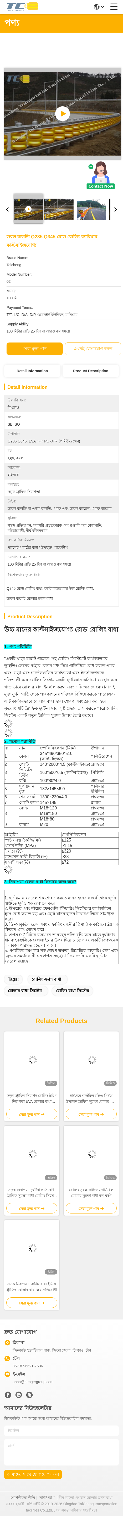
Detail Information (32, 371)
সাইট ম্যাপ (47, 1497)
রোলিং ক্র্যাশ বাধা (46, 979)
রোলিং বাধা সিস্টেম (72, 991)
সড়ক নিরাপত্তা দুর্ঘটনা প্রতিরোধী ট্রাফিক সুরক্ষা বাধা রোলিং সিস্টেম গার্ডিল (32, 1193)
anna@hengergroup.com (33, 1382)
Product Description (90, 371)
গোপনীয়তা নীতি (23, 1497)
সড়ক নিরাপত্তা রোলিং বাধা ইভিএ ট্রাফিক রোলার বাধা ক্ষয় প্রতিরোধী (32, 1287)
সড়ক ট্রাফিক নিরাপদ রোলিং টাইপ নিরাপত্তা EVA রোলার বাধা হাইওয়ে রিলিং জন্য (32, 1099)
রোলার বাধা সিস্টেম (25, 991)
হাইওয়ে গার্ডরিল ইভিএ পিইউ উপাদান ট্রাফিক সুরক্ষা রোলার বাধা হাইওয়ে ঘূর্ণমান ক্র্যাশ (91, 1099)
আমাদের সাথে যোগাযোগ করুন (33, 1474)
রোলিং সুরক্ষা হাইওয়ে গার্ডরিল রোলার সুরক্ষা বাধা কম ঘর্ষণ (91, 1193)
